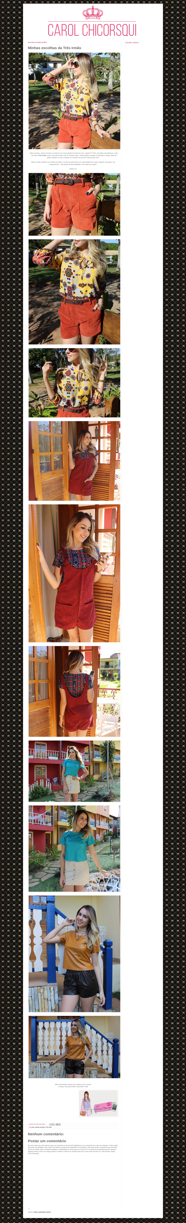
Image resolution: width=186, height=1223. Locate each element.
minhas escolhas (40, 1127)
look (33, 1127)
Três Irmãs (48, 1127)
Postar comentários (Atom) (42, 1212)
